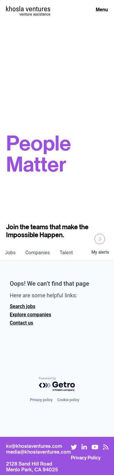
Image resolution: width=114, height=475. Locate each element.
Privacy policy (41, 400)
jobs (10, 253)
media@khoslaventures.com (38, 452)
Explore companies (30, 314)
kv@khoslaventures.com (34, 446)
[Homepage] (28, 8)
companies (37, 253)
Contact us (21, 323)
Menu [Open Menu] (102, 9)
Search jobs (22, 306)
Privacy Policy (86, 457)
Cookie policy (68, 400)
